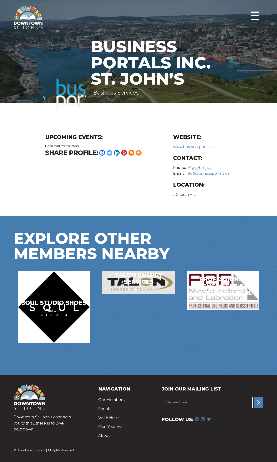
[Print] (131, 153)
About (104, 435)
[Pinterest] (124, 153)
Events (104, 408)
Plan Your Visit (111, 426)
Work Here (108, 417)
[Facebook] (102, 153)
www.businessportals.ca (194, 146)
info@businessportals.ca (207, 173)
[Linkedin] (116, 153)
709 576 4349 (198, 167)
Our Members (111, 399)
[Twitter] (109, 153)
